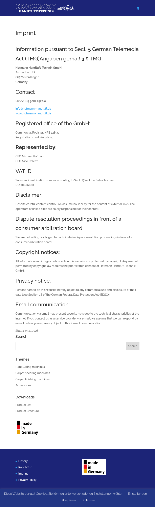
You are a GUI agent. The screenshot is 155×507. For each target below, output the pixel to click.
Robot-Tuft (25, 467)
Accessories (23, 385)
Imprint (23, 473)
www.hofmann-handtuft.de (33, 113)
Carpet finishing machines (33, 379)
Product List (23, 404)
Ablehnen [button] (88, 500)
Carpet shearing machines (33, 373)
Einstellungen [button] (137, 494)
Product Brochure (27, 411)
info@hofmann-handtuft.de (33, 108)
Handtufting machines (30, 366)
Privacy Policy (27, 479)
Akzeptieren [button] (68, 500)
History (23, 461)
